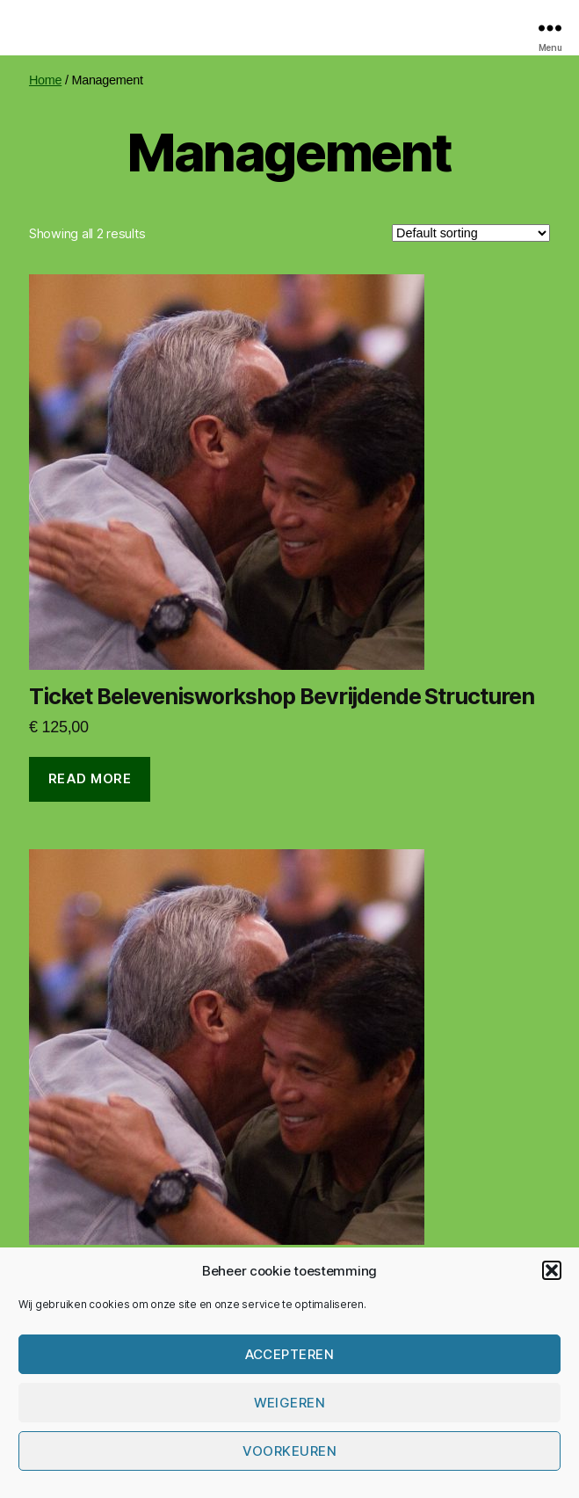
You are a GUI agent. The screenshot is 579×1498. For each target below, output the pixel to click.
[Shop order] (471, 233)
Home (45, 80)
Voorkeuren (289, 1451)
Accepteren (290, 1354)
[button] (552, 1270)
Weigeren (290, 1402)
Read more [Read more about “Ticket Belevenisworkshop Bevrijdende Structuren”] (90, 778)
